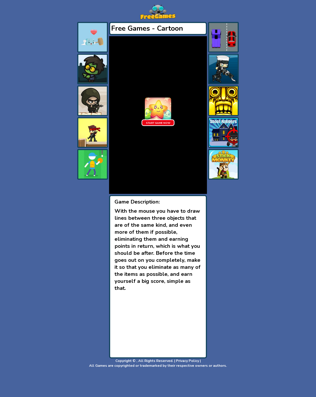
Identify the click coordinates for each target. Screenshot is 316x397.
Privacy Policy (187, 360)
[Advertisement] (58, 87)
